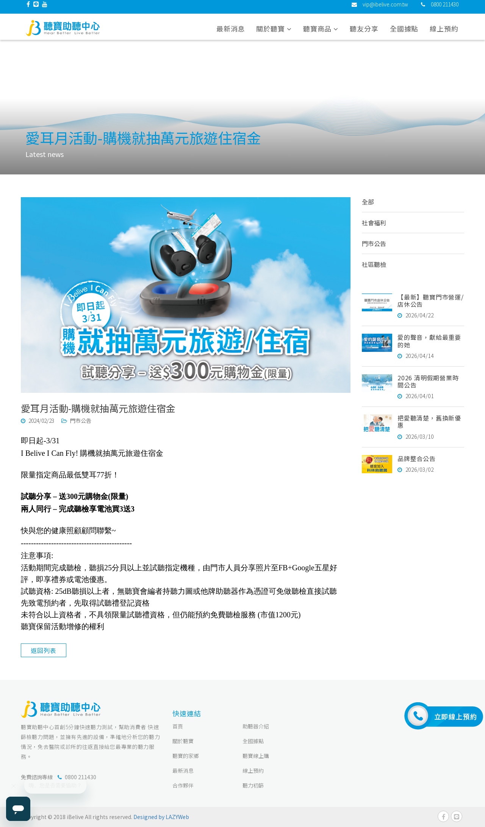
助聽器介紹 (255, 726)
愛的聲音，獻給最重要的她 (429, 341)
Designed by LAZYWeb (161, 817)
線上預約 (444, 34)
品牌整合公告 (416, 458)
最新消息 (230, 34)
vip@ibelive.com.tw (385, 9)
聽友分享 (364, 34)
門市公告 (374, 243)
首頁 (177, 726)
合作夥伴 (183, 785)
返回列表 (43, 650)
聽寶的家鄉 (185, 755)
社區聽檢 (374, 264)
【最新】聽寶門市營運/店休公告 (430, 300)
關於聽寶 (183, 741)
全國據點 (404, 34)
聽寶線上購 (255, 755)
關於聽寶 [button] (273, 34)
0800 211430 (444, 9)
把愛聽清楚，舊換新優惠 (429, 421)
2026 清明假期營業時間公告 (428, 381)
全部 (368, 201)
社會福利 (374, 222)
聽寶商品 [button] (320, 34)
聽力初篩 (253, 785)
